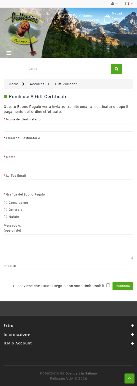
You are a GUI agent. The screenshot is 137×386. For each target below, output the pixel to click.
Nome (10, 157)
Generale (13, 210)
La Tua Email (16, 175)
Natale (11, 217)
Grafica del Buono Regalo (25, 194)
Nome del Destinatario (23, 119)
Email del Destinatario (23, 138)
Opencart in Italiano (81, 373)
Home (14, 84)
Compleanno (16, 203)
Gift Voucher (66, 84)
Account (37, 84)
